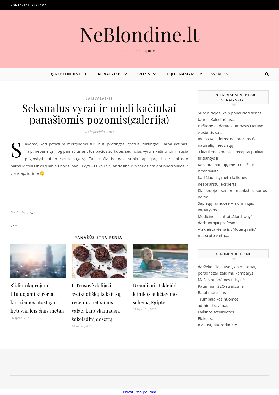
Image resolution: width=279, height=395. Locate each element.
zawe (31, 212)
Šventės (219, 73)
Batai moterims (212, 292)
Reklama (39, 5)
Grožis (143, 73)
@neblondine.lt (69, 73)
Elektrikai (206, 318)
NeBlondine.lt (139, 34)
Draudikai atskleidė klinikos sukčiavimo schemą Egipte (155, 294)
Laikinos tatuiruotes (216, 311)
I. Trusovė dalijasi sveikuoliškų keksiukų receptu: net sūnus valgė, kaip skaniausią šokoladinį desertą (96, 302)
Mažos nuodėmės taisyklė (221, 279)
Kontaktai (19, 5)
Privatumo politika (139, 391)
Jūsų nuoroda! (217, 324)
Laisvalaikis (108, 73)
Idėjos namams (180, 73)
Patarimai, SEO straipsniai (221, 286)
